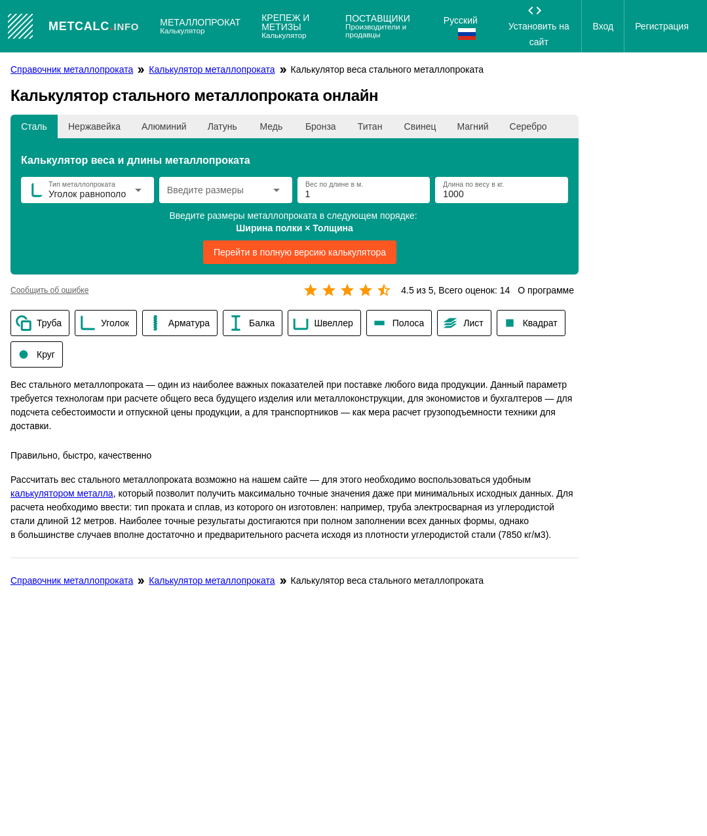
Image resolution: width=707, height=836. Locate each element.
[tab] (34, 126)
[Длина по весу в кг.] (500, 190)
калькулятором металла (61, 493)
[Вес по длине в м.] (362, 190)
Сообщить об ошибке (49, 290)
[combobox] (216, 194)
